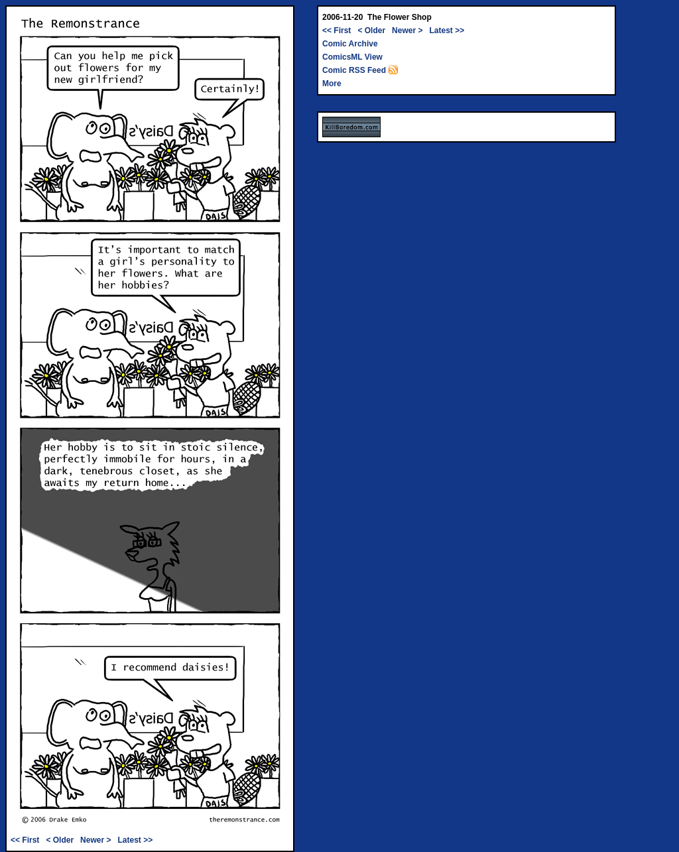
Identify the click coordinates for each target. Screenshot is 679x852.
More (331, 83)
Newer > (95, 840)
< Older (60, 840)
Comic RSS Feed (360, 70)
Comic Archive (350, 43)
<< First (25, 840)
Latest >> (135, 840)
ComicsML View (352, 57)
